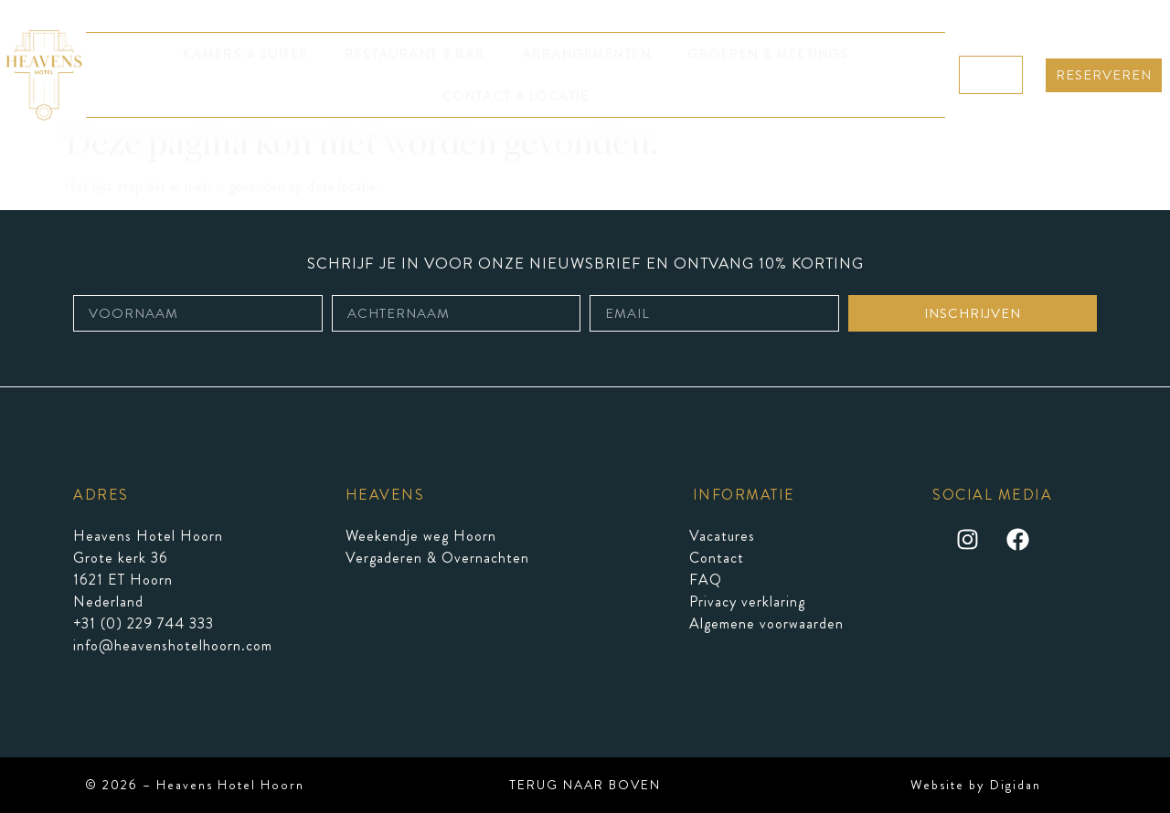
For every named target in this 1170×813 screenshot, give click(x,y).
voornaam (101, 287)
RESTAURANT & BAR (415, 54)
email (604, 287)
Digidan (1015, 785)
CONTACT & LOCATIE (516, 96)
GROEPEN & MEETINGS (767, 54)
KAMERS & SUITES (245, 54)
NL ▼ (991, 74)
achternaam (365, 287)
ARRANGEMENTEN (587, 54)
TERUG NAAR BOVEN (585, 785)
